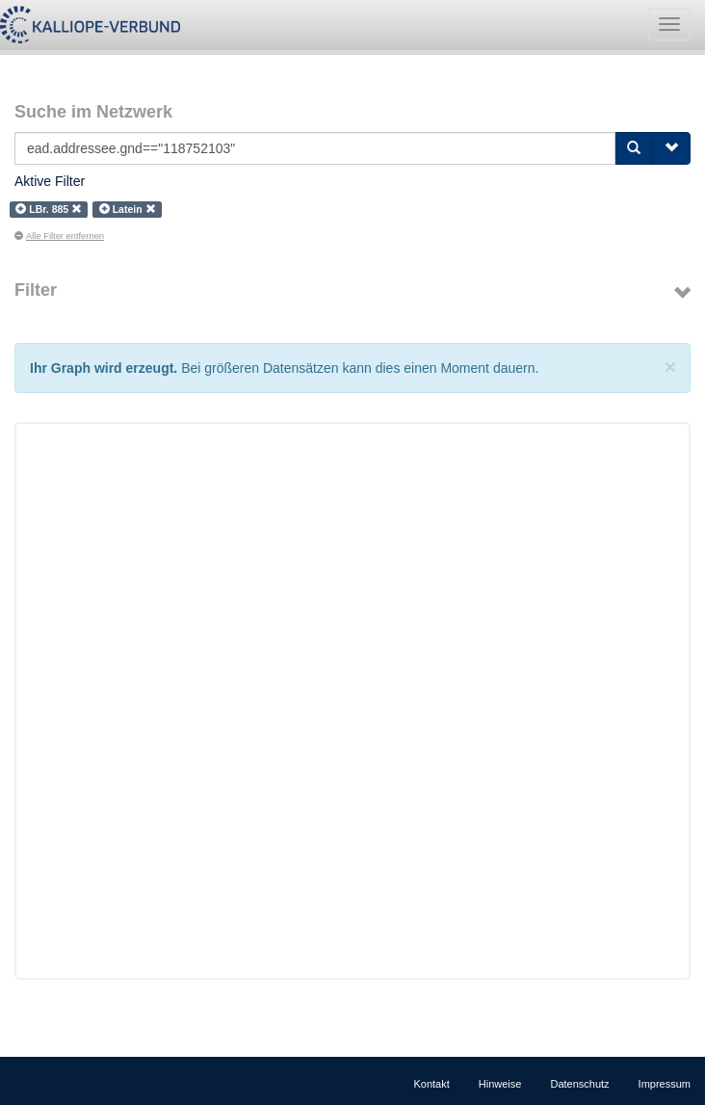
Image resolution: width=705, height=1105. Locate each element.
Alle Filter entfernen (59, 236)
